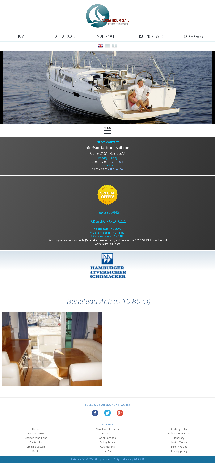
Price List (107, 433)
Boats (35, 451)
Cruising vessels (150, 36)
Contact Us (35, 442)
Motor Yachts (107, 36)
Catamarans (193, 36)
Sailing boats (64, 36)
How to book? (36, 433)
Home (21, 36)
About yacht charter (107, 429)
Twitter (107, 413)
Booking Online (179, 429)
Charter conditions (36, 438)
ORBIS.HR (139, 459)
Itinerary (179, 438)
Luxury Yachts (179, 447)
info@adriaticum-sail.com (107, 147)
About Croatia (107, 438)
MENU (107, 130)
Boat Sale (107, 451)
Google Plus (120, 413)
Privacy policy (179, 451)
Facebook (95, 413)
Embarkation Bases (179, 433)
